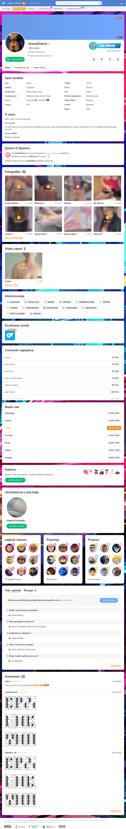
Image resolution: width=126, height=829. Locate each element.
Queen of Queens (52, 153)
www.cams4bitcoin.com (30, 820)
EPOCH (51, 820)
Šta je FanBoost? (114, 51)
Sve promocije (45, 8)
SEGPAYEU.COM (60, 820)
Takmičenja (58, 9)
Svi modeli (6, 9)
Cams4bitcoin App (73, 8)
